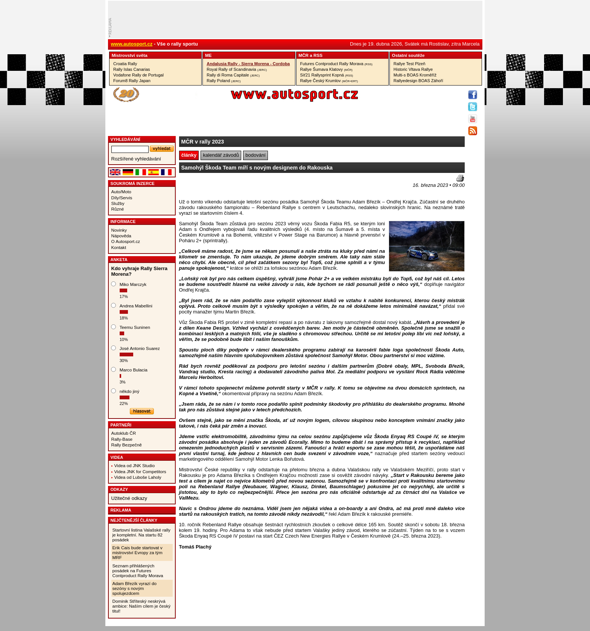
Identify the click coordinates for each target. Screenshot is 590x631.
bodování (255, 155)
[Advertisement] (223, 186)
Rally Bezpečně (126, 444)
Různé (117, 208)
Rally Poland (223, 80)
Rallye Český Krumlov (329, 80)
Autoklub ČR (123, 433)
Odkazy (119, 489)
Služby (118, 203)
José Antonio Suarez (140, 348)
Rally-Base (122, 439)
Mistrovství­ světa (130, 55)
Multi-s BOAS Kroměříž (415, 75)
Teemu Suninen (135, 327)
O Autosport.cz (125, 241)
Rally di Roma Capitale (233, 75)
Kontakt (118, 247)
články (188, 155)
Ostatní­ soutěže (408, 55)
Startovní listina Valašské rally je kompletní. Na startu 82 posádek (141, 534)
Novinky (119, 230)
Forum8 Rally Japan (132, 80)
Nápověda (121, 235)
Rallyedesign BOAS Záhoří (418, 80)
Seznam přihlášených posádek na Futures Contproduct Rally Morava (138, 570)
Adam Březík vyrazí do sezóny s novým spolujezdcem (135, 588)
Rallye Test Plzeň (410, 63)
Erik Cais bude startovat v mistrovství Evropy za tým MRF (138, 552)
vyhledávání (125, 139)
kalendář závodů (221, 155)
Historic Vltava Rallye (413, 69)
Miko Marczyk (133, 284)
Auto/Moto (121, 191)
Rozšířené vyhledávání (136, 159)
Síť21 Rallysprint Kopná (326, 75)
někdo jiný (130, 391)
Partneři (121, 425)
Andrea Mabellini (136, 305)
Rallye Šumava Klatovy (326, 69)
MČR (303, 55)
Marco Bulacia (134, 369)
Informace (123, 221)
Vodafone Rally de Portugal (138, 75)
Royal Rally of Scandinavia (237, 69)
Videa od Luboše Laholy (137, 477)
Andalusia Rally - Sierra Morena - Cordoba (248, 63)
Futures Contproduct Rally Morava (336, 63)
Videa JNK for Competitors (140, 471)
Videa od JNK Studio (134, 465)
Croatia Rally (125, 63)
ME (208, 55)
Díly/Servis (121, 197)
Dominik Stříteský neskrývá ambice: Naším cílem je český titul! (142, 606)
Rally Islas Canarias (131, 69)
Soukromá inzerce (133, 183)
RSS (317, 55)
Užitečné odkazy (129, 498)
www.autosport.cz (132, 44)
